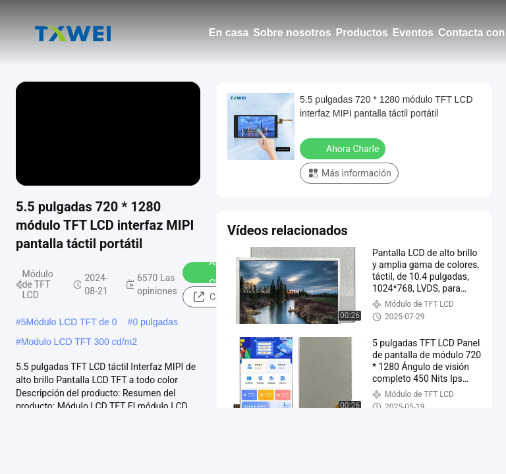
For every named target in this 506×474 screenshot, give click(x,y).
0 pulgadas (155, 322)
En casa (228, 32)
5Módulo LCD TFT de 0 (69, 322)
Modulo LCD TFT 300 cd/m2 (79, 341)
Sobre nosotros (292, 32)
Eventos (413, 32)
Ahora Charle (344, 148)
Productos (362, 32)
